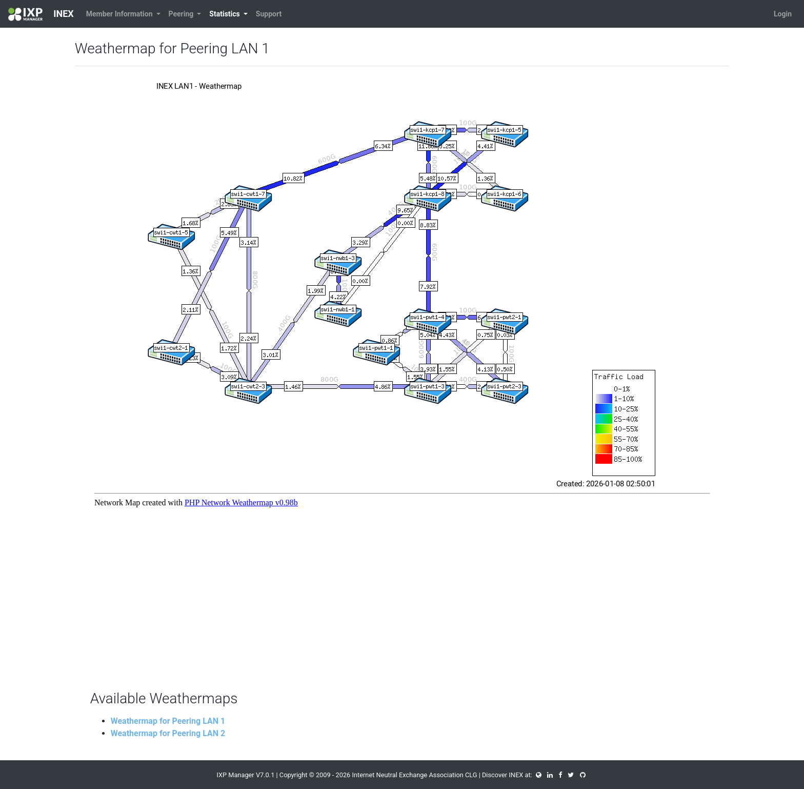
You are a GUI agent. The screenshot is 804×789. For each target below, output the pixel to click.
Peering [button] (182, 14)
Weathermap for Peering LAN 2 (168, 733)
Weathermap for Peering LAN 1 (168, 721)
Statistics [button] (225, 14)
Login (783, 14)
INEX (41, 14)
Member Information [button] (120, 14)
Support (269, 14)
